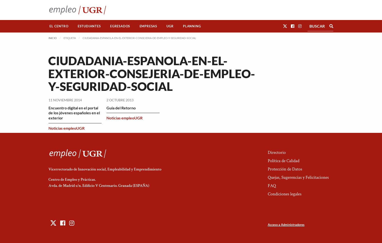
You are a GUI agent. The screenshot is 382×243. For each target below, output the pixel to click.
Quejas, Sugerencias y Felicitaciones (298, 177)
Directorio (277, 152)
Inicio (52, 38)
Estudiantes (89, 26)
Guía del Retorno (121, 108)
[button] (285, 26)
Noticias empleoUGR (66, 128)
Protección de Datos (285, 169)
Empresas (148, 26)
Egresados (120, 26)
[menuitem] (59, 26)
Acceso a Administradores (286, 225)
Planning (192, 26)
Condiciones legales (284, 194)
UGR (169, 26)
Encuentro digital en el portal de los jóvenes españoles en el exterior (74, 113)
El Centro (58, 26)
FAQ (272, 186)
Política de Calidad (283, 161)
